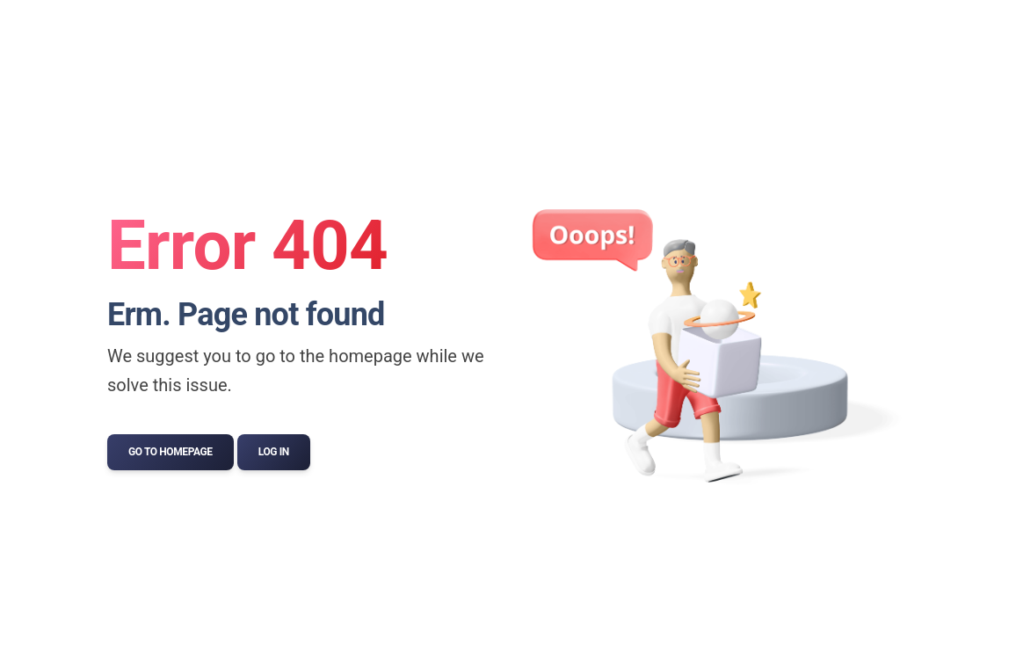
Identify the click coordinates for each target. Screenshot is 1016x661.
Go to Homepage (170, 452)
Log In (273, 452)
